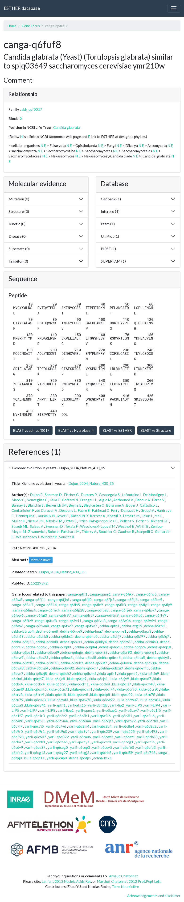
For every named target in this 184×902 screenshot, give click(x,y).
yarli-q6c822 (58, 737)
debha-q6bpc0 (110, 647)
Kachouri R (79, 516)
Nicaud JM (35, 521)
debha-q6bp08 (60, 647)
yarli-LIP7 (29, 710)
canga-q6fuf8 (46, 621)
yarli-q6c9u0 (57, 731)
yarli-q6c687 (36, 737)
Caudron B (126, 531)
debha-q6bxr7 (87, 668)
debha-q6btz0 (22, 663)
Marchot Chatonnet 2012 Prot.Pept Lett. (129, 881)
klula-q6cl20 (56, 684)
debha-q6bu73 (47, 663)
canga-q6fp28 (73, 610)
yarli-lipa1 (65, 710)
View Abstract (40, 560)
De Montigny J (154, 495)
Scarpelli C (144, 531)
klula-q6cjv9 (119, 678)
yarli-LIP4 (152, 705)
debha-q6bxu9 (111, 668)
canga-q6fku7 (22, 605)
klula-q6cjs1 (98, 678)
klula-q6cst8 (56, 694)
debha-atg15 (132, 626)
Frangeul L (88, 500)
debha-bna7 (93, 631)
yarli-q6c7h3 (148, 721)
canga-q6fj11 (35, 599)
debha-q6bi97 (134, 636)
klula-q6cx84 (150, 700)
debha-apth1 (109, 626)
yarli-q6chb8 (101, 752)
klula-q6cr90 (127, 689)
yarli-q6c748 (145, 752)
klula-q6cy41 (35, 705)
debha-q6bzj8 (36, 673)
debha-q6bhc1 (61, 636)
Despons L (67, 510)
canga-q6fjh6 (58, 599)
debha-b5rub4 (23, 631)
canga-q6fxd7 (86, 626)
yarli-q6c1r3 (35, 716)
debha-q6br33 (96, 652)
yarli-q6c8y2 (146, 726)
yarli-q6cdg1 (123, 742)
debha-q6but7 (96, 663)
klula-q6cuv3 (35, 700)
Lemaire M (131, 516)
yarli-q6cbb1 (35, 742)
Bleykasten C (93, 505)
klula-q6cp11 (34, 758)
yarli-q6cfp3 (146, 747)
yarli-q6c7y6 (56, 726)
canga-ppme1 (100, 594)
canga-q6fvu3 (94, 621)
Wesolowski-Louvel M (97, 526)
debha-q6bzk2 (60, 673)
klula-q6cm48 (144, 684)
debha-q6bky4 (95, 642)
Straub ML (20, 526)
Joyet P (63, 516)
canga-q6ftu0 (132, 615)
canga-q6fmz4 (24, 610)
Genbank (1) (111, 199)
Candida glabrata (66, 127)
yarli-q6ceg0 (58, 747)
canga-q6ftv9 (155, 615)
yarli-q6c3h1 (79, 716)
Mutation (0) (19, 199)
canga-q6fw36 (119, 621)
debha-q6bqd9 (48, 652)
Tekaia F (71, 526)
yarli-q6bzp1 (107, 710)
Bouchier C (107, 531)
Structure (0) (19, 211)
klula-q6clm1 (79, 684)
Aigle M (105, 500)
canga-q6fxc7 (62, 626)
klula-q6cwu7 (127, 700)
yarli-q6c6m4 (80, 721)
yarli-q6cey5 (102, 747)
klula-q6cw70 (80, 700)
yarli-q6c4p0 (57, 758)
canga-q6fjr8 (104, 599)
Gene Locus (31, 26)
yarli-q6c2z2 (57, 716)
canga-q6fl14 (46, 605)
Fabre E (84, 510)
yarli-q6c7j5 (34, 726)
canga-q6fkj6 (127, 599)
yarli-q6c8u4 (124, 726)
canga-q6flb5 (69, 605)
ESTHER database (22, 8)
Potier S (142, 521)
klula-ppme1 (128, 673)
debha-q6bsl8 (85, 657)
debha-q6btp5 (80, 758)
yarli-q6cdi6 (145, 742)
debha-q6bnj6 (36, 647)
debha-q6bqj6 (72, 652)
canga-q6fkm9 (151, 599)
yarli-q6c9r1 (35, 731)
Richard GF (159, 521)
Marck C (18, 500)
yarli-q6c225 (124, 731)
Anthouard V (123, 500)
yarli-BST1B (97, 705)
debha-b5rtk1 (155, 626)
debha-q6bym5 (136, 668)
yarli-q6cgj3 (79, 752)
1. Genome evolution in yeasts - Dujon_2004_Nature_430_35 (57, 468)
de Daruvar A (46, 510)
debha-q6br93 (121, 652)
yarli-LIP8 (47, 710)
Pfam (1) (108, 224)
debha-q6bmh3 (146, 642)
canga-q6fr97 (60, 615)
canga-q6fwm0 (37, 626)
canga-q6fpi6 (121, 610)
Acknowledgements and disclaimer (153, 896)
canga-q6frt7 (83, 615)
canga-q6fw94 (144, 621)
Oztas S (70, 521)
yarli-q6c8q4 (101, 726)
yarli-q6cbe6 (57, 742)
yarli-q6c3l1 (122, 716)
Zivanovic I (36, 531)
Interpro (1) (110, 211)
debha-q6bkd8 (47, 642)
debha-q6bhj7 (110, 636)
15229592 (39, 583)
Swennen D (54, 526)
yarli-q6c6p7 (103, 721)
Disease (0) (18, 236)
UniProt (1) (110, 236)
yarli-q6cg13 (35, 752)
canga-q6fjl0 (81, 599)
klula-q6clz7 (121, 684)
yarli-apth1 (56, 705)
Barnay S (18, 505)
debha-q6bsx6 (109, 657)
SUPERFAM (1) (113, 261)
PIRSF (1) (108, 248)
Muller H (18, 521)
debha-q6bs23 (37, 657)
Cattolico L (148, 505)
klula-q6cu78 (145, 694)
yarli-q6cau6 (81, 737)
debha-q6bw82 (62, 668)
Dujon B (36, 495)
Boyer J (132, 505)
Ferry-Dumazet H (124, 510)
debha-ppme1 (115, 631)
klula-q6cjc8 (55, 678)
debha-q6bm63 (120, 642)
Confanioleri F (23, 510)
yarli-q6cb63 (147, 737)
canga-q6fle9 (92, 605)
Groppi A (147, 510)
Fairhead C (100, 510)
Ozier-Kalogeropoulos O (98, 521)
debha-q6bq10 (159, 647)
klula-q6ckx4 (35, 684)
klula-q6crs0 (148, 689)
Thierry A (89, 531)
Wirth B (142, 526)
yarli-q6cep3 (80, 747)
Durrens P (89, 495)
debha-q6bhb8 (37, 636)
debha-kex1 (102, 758)
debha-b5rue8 (47, 631)
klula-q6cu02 (122, 694)
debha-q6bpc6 (135, 647)
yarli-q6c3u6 (144, 716)
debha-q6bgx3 (139, 631)
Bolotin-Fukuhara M (63, 531)
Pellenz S (127, 521)
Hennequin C (26, 516)
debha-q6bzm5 (84, 673)
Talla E (54, 500)
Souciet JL (67, 537)
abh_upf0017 (31, 109)
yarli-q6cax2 (103, 737)
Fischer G (71, 495)
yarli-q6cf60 (124, 747)
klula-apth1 (107, 673)
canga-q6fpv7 (145, 610)
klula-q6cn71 (59, 689)
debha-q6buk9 (72, 663)
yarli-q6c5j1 (35, 721)
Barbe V (158, 500)
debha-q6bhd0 (86, 636)
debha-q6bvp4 (37, 668)
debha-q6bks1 (71, 642)
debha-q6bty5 (158, 657)
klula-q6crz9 (34, 694)
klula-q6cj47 (34, 678)
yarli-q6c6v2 (125, 721)
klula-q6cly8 (100, 684)
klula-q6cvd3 (58, 700)
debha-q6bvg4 (145, 663)
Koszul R (114, 516)
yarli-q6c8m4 (78, 726)
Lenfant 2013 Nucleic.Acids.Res (66, 881)
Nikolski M (54, 521)
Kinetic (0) (17, 224)
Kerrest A (97, 516)
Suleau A (36, 526)
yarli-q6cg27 (57, 752)
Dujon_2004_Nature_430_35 (91, 483)
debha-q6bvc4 (120, 663)
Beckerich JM (56, 505)
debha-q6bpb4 (85, 647)
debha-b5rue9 (71, 631)
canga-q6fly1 (138, 605)
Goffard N (70, 500)
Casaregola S (109, 495)
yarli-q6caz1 (125, 737)
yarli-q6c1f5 (151, 710)
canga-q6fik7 (123, 594)
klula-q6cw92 (104, 700)
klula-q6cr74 (104, 689)
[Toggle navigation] (174, 8)
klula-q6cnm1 (81, 689)
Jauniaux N (46, 516)
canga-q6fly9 (161, 605)
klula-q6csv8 (78, 694)
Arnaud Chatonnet (123, 876)
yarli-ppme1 (85, 710)
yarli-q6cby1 (80, 742)
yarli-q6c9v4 (79, 731)
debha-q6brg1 (145, 652)
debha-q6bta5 (134, 657)
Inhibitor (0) (18, 261)
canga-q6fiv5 (146, 594)
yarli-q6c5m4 (57, 721)
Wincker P (49, 537)
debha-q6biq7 (158, 636)
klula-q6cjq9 (76, 678)
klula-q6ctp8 (100, 694)
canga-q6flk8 (115, 605)
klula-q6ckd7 (141, 678)
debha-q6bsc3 (61, 657)
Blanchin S (36, 505)
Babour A (142, 500)
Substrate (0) (19, 248)
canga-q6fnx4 (49, 610)
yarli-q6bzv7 (129, 710)
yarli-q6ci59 (123, 752)
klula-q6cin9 (149, 673)
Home (11, 26)
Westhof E (125, 526)
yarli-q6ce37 (35, 747)
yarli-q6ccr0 (101, 742)
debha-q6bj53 (22, 642)
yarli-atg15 (77, 705)
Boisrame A (115, 505)
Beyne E (75, 505)
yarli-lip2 (117, 705)
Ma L (158, 516)
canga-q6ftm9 (107, 615)
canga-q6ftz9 (22, 621)
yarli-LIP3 (134, 705)
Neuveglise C (37, 500)
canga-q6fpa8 (97, 610)
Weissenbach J (27, 537)
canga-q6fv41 (70, 621)
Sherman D (53, 495)
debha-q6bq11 (23, 652)
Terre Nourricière (125, 886)
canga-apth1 (77, 594)
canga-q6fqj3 (36, 615)
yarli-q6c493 (147, 731)
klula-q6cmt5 (36, 689)
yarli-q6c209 (102, 731)
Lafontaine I (131, 495)
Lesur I (147, 516)
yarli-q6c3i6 (101, 716)
